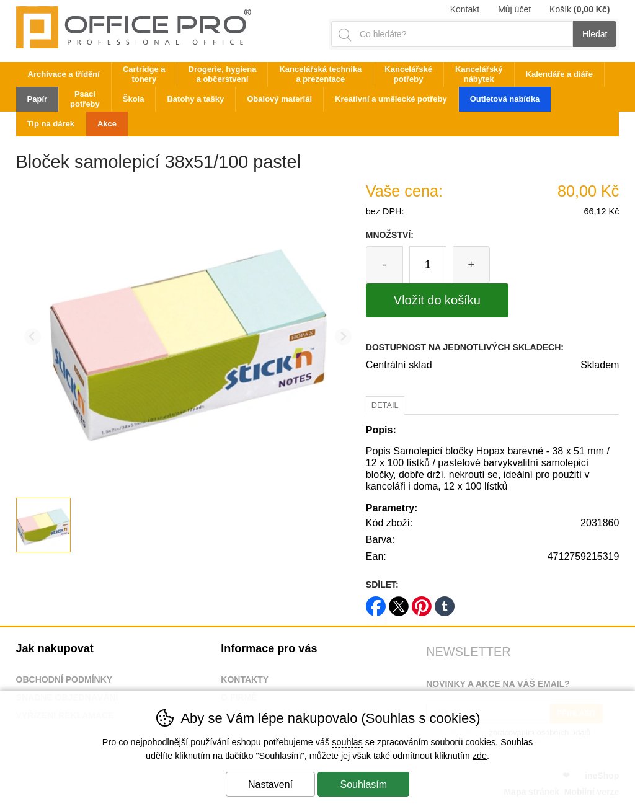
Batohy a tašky (195, 99)
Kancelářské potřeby (408, 74)
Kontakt (464, 9)
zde (480, 756)
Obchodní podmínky (64, 679)
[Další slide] (343, 337)
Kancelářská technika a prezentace (320, 74)
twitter (399, 602)
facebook (376, 602)
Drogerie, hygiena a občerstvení (223, 74)
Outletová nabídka (505, 99)
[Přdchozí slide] (32, 337)
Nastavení (270, 784)
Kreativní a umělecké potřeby (391, 99)
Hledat (594, 34)
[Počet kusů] (427, 264)
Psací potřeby (85, 98)
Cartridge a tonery (144, 74)
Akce (107, 123)
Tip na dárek (50, 123)
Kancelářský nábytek (479, 74)
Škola (133, 99)
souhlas (347, 742)
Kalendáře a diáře (559, 74)
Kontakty (245, 679)
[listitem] (43, 525)
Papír (37, 99)
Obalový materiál (279, 99)
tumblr (445, 602)
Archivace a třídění (64, 74)
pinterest (422, 602)
